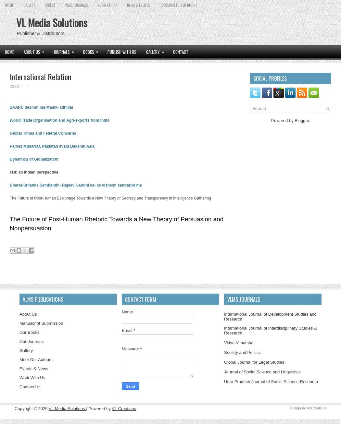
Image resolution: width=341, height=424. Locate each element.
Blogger (302, 120)
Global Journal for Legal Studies (254, 362)
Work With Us (32, 377)
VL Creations (124, 408)
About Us (28, 314)
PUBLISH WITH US (121, 52)
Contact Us (29, 386)
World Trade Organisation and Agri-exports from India (59, 120)
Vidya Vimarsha (239, 342)
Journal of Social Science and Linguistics (262, 371)
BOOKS (93, 50)
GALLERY (29, 5)
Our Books (29, 332)
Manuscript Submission (41, 323)
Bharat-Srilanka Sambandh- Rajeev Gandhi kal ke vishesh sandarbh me (76, 185)
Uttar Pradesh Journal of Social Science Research (271, 381)
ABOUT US (36, 50)
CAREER (50, 5)
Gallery (26, 350)
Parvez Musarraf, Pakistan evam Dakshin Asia (52, 146)
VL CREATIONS (107, 5)
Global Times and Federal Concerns (43, 133)
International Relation (40, 76)
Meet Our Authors (36, 359)
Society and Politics (242, 352)
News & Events (138, 5)
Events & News (33, 368)
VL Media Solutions (51, 22)
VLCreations (316, 408)
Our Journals (31, 341)
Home (9, 5)
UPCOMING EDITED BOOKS (178, 5)
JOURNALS (66, 50)
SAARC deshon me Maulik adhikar (41, 107)
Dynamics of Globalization (34, 159)
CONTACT (180, 52)
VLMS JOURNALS (76, 5)
